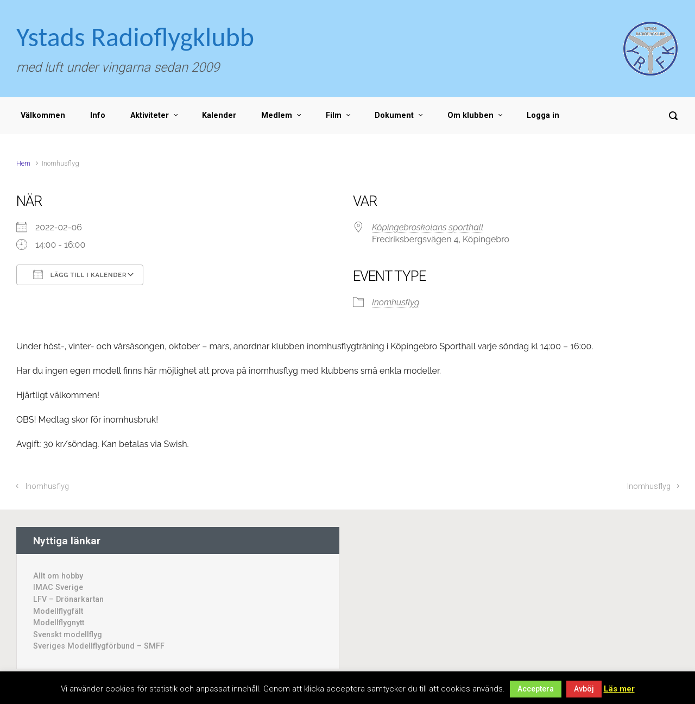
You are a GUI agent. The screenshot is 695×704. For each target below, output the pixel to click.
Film (334, 115)
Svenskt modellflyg (67, 634)
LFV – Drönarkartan (68, 599)
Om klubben (470, 115)
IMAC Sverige (58, 587)
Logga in (543, 115)
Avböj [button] (584, 688)
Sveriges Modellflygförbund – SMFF (99, 646)
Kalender (219, 115)
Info (97, 115)
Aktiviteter (149, 115)
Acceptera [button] (535, 688)
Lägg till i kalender (80, 274)
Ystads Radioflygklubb (135, 36)
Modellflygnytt (58, 622)
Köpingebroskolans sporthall (427, 227)
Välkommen (43, 115)
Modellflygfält (58, 611)
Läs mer (619, 689)
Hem (23, 163)
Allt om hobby (58, 576)
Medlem (276, 115)
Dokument (394, 115)
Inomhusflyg (395, 302)
